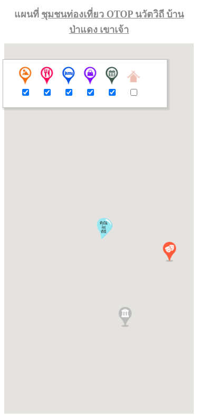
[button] (169, 251)
